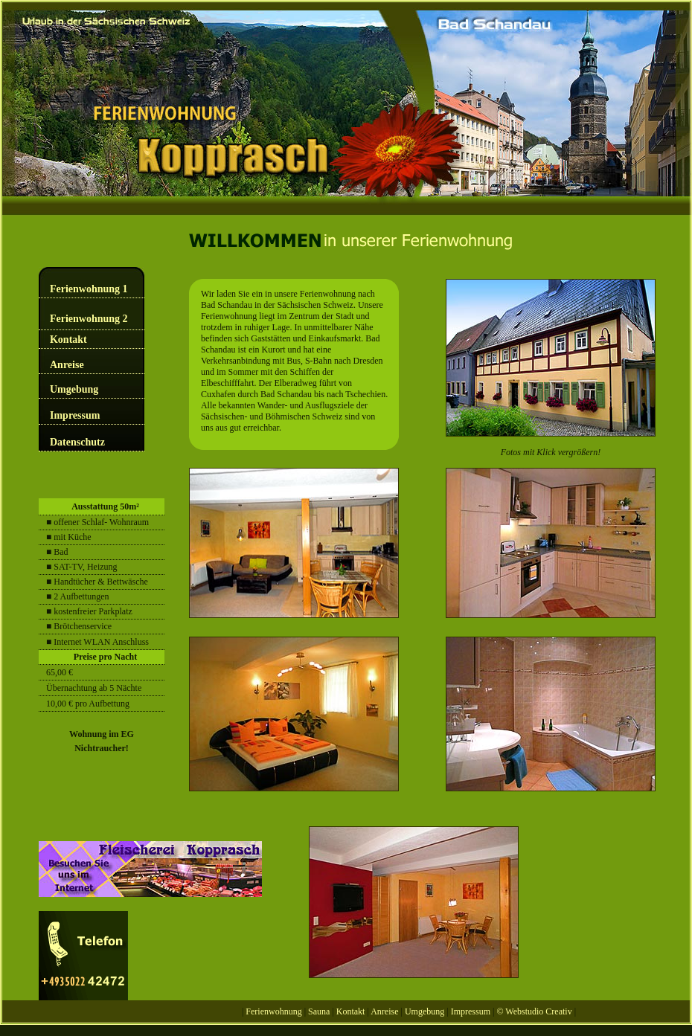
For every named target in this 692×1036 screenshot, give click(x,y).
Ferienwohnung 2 (89, 318)
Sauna (320, 1011)
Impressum (75, 415)
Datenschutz (77, 442)
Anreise (67, 364)
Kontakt (68, 339)
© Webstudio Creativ (533, 1011)
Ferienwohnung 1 (89, 289)
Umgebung (74, 389)
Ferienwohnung (273, 1011)
